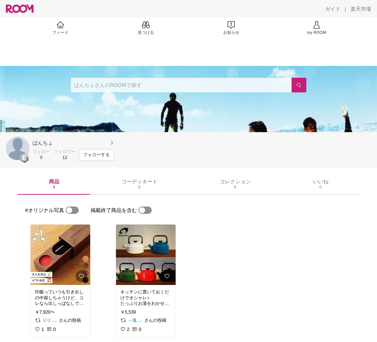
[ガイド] (333, 9)
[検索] (299, 85)
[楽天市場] (360, 9)
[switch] (72, 210)
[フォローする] (96, 155)
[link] (60, 255)
